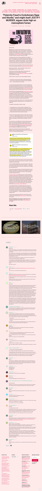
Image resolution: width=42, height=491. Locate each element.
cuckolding (29, 9)
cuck (25, 9)
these (23, 378)
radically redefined (17, 54)
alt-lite (6, 9)
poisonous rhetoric (23, 195)
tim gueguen (11, 312)
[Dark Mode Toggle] (40, 489)
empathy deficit (34, 9)
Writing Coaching (34, 3)
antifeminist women (20, 9)
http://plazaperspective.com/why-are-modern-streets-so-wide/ (17, 275)
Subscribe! (35, 460)
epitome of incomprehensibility (14, 347)
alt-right (9, 9)
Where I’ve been (4, 461)
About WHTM (15, 2)
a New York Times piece (28, 88)
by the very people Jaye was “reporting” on (20, 183)
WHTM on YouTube (28, 3)
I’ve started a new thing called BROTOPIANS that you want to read (5, 457)
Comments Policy (26, 2)
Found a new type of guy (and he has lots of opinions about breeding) (5, 482)
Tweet (10, 208)
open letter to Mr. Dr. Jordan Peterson (23, 73)
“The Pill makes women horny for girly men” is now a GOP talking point (6, 479)
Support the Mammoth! (33, 2)
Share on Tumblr (17, 208)
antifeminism (14, 9)
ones (24, 378)
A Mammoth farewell (5, 460)
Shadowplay (11, 339)
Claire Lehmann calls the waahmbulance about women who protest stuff (6, 464)
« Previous (7, 445)
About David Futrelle (20, 2)
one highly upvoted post (13, 174)
